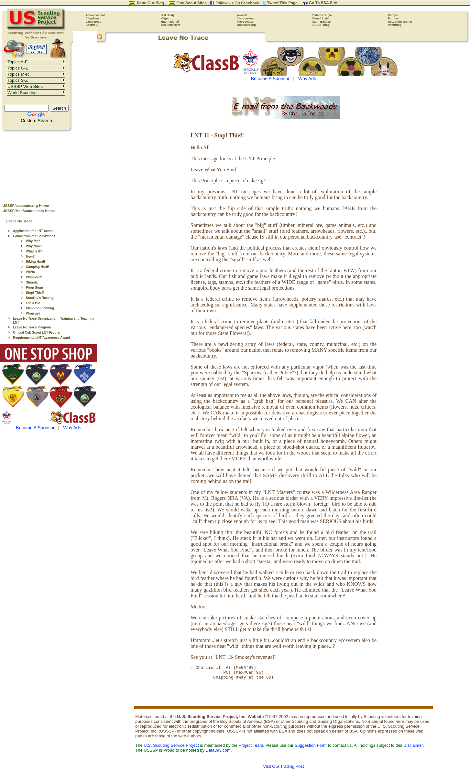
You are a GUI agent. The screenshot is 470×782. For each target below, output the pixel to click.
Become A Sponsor (35, 427)
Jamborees (93, 21)
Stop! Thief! (35, 293)
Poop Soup (34, 287)
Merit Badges (321, 21)
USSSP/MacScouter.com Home (29, 211)
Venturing (394, 25)
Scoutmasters (171, 25)
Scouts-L (92, 25)
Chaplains (93, 18)
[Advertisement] (48, 165)
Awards (242, 15)
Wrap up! (33, 313)
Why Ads (72, 427)
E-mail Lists (320, 18)
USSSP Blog (321, 25)
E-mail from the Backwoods (34, 236)
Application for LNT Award (33, 231)
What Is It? (34, 251)
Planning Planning (40, 308)
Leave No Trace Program (32, 327)
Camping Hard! (37, 267)
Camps (393, 15)
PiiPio (30, 272)
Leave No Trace (19, 221)
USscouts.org (246, 25)
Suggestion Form (311, 748)
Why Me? (33, 241)
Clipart (166, 18)
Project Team (251, 748)
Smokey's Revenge (40, 298)
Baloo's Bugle (322, 15)
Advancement (95, 15)
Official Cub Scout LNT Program (37, 332)
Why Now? (34, 246)
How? (30, 256)
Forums (393, 18)
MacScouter (245, 21)
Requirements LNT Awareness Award (41, 337)
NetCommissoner (400, 21)
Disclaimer (413, 748)
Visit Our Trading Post (283, 769)
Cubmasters (245, 18)
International (170, 21)
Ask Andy (168, 15)
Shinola (32, 282)
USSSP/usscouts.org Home (26, 206)
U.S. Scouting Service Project (171, 748)
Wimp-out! (34, 277)
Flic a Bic (33, 303)
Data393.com (218, 753)
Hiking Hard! (35, 261)
